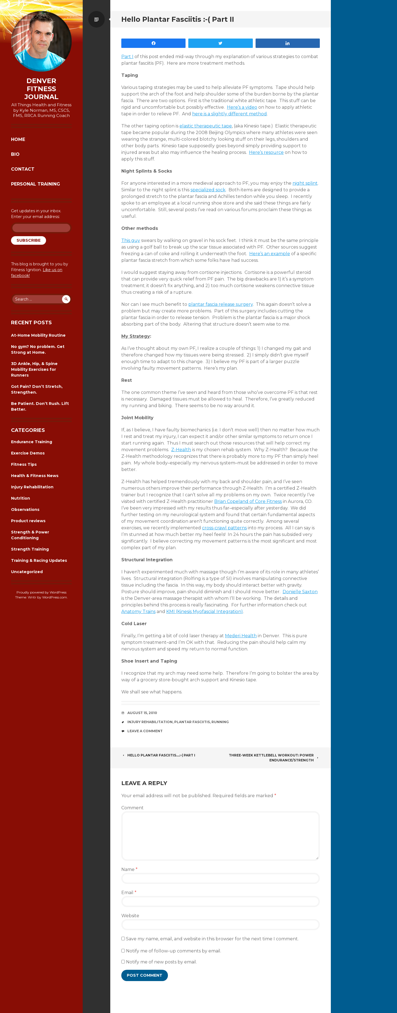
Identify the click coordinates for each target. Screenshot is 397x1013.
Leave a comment (145, 731)
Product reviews (28, 520)
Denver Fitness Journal (41, 89)
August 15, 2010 (142, 713)
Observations (25, 509)
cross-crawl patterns (224, 527)
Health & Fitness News (34, 475)
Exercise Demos (28, 453)
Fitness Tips (24, 464)
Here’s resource (266, 152)
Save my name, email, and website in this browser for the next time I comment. (212, 938)
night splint (305, 183)
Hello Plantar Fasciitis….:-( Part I (158, 755)
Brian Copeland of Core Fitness (248, 501)
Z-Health (181, 449)
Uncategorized (27, 571)
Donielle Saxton (300, 591)
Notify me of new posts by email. (161, 962)
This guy (130, 240)
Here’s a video (242, 107)
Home (18, 139)
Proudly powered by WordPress (41, 592)
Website (130, 915)
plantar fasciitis (192, 722)
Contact (22, 169)
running (220, 722)
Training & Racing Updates (39, 560)
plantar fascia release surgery (220, 304)
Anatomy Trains (138, 611)
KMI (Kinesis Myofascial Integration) (204, 611)
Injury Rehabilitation (32, 486)
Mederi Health (241, 635)
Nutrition (20, 498)
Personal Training (35, 184)
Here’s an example (269, 253)
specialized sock (208, 189)
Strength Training (30, 549)
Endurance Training (31, 441)
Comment (132, 807)
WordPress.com (54, 597)
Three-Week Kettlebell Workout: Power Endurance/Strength (274, 757)
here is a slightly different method (229, 113)
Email (128, 892)
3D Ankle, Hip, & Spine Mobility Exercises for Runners (34, 369)
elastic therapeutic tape (205, 126)
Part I (127, 56)
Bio (15, 154)
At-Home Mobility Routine (38, 335)
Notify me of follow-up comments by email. (173, 951)
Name (129, 869)
